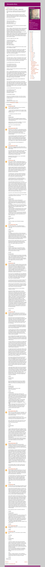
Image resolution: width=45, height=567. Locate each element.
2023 (31, 34)
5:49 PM (9, 482)
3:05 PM (9, 197)
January (32, 78)
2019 (31, 36)
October (32, 54)
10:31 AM (9, 409)
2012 (31, 44)
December (32, 52)
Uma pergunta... (33, 71)
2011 (31, 45)
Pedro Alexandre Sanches (12, 128)
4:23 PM (9, 384)
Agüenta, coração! (33, 73)
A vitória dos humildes (34, 62)
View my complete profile (33, 28)
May (31, 60)
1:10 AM (9, 229)
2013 (31, 43)
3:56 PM (9, 216)
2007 (31, 50)
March (32, 76)
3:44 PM (9, 529)
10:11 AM (9, 252)
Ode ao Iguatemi (33, 61)
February (32, 77)
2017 (31, 38)
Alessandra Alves (12, 4)
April (32, 75)
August (32, 57)
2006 (31, 51)
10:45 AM (9, 261)
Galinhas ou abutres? (34, 68)
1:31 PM (9, 126)
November (32, 53)
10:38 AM (9, 511)
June (32, 59)
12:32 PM (9, 158)
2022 (31, 35)
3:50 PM (9, 376)
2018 (31, 37)
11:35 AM (9, 115)
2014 (31, 42)
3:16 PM (9, 310)
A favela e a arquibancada (34, 72)
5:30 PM (9, 441)
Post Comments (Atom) (12, 563)
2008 (31, 49)
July (31, 58)
